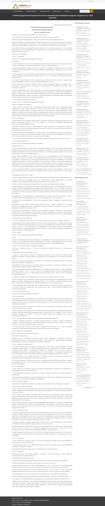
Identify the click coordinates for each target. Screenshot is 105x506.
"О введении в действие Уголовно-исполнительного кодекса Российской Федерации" (82, 162)
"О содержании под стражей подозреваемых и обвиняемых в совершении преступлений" (83, 84)
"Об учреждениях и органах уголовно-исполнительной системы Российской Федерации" (84, 95)
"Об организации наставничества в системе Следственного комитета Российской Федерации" (83, 368)
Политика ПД (27, 504)
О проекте (67, 11)
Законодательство (45, 11)
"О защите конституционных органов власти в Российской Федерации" (84, 171)
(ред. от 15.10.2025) (83, 241)
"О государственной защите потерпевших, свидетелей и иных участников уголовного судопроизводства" (83, 31)
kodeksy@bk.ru (27, 502)
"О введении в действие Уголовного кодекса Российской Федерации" (83, 151)
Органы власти (57, 11)
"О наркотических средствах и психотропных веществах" (83, 142)
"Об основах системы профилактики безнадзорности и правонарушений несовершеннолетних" (84, 113)
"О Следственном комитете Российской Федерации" (83, 74)
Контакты (91, 1)
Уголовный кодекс (18, 11)
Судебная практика (31, 11)
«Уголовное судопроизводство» (41, 500)
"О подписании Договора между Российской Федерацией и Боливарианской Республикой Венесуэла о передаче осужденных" (83, 380)
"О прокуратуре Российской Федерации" (83, 104)
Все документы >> (88, 387)
